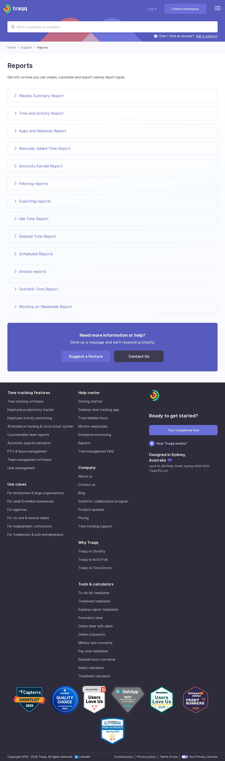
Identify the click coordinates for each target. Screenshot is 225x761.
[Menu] (217, 9)
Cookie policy (123, 756)
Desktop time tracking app (98, 410)
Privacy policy (146, 756)
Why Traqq (88, 542)
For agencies (17, 509)
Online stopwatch (91, 634)
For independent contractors (29, 526)
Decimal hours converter (97, 659)
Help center (89, 392)
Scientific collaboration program (103, 501)
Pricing (83, 518)
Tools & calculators (96, 584)
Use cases (16, 484)
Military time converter (95, 643)
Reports (84, 443)
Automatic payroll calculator (29, 443)
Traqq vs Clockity (91, 551)
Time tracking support (95, 526)
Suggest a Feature (86, 356)
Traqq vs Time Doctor (95, 568)
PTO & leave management (27, 451)
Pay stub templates (93, 651)
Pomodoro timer (90, 618)
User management (21, 468)
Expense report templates (98, 609)
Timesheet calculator (94, 676)
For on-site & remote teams (28, 518)
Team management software (29, 460)
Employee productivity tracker (30, 410)
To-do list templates (93, 593)
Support (26, 47)
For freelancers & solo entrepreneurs (35, 534)
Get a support (207, 36)
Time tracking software (25, 401)
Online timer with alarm (95, 626)
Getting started (90, 401)
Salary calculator (91, 668)
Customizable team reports (28, 435)
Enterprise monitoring (94, 435)
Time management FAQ (96, 451)
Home (11, 47)
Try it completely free (183, 430)
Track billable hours (93, 418)
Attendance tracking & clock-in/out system (40, 426)
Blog (81, 493)
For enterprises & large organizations (35, 493)
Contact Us (138, 356)
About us (85, 476)
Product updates (91, 509)
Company (87, 467)
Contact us (86, 485)
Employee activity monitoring (29, 418)
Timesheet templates (94, 601)
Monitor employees (93, 426)
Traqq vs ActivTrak (93, 559)
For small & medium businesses (30, 501)
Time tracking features (28, 392)
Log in (152, 9)
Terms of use (169, 756)
